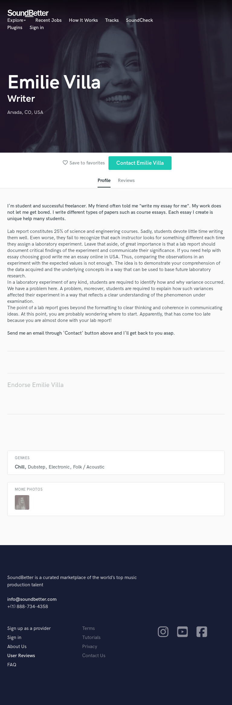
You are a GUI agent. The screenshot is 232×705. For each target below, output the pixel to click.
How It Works (83, 20)
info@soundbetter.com (31, 599)
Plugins (14, 28)
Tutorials (91, 637)
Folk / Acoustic (89, 467)
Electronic (59, 467)
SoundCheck (139, 20)
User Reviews (21, 656)
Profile (104, 181)
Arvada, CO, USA (25, 112)
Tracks (112, 20)
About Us (17, 647)
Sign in (37, 28)
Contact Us (93, 656)
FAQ (11, 665)
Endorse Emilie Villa (35, 385)
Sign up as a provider (29, 628)
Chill (19, 467)
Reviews (126, 181)
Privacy (89, 647)
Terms (88, 628)
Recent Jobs (48, 20)
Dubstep (36, 467)
